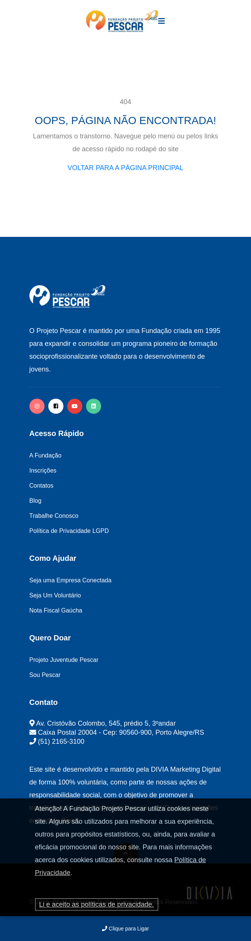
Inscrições (43, 470)
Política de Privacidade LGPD (69, 531)
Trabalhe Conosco (54, 516)
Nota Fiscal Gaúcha (56, 610)
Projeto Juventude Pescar (64, 660)
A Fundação (45, 455)
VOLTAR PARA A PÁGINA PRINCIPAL (125, 168)
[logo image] (122, 21)
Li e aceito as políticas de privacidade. (96, 904)
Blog (35, 500)
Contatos (41, 485)
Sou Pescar (45, 675)
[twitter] (93, 406)
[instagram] (37, 406)
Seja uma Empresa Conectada (70, 580)
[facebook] (55, 406)
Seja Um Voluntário (55, 595)
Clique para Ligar (125, 929)
